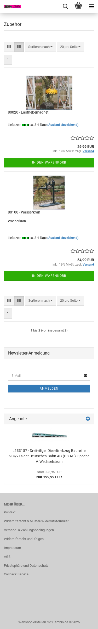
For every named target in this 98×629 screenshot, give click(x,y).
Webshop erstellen (32, 622)
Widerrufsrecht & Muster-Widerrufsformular (36, 521)
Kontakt (9, 512)
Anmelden (49, 388)
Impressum (12, 548)
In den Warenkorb (49, 162)
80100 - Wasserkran (24, 212)
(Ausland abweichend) (62, 125)
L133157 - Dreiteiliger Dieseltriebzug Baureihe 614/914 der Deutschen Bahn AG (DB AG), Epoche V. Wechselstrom (49, 455)
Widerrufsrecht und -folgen (24, 539)
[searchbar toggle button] (65, 6)
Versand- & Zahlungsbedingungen (29, 530)
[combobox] (40, 47)
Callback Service (16, 574)
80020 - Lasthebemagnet (28, 112)
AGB (7, 557)
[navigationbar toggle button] (91, 6)
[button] (9, 47)
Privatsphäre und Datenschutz (26, 566)
